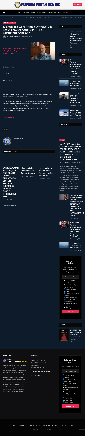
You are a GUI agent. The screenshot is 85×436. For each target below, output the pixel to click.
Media (39, 12)
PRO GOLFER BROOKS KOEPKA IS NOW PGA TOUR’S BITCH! (75, 98)
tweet (6, 129)
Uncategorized (10, 23)
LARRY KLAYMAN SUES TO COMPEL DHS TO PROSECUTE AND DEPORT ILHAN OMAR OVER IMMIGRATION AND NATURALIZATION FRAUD (77, 205)
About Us (26, 12)
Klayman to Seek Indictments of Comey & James (28, 170)
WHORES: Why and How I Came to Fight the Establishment (75, 333)
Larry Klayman (66, 163)
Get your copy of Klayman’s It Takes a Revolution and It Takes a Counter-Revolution (76, 37)
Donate (77, 5)
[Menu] (4, 12)
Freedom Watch (14, 37)
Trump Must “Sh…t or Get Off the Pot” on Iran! (75, 113)
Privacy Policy (67, 425)
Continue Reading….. (9, 117)
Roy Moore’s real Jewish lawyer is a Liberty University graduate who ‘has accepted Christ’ (15, 50)
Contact (50, 12)
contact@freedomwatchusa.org (41, 371)
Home (19, 12)
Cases (44, 12)
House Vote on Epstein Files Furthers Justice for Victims (46, 172)
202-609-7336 (35, 376)
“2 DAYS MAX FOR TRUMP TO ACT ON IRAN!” (75, 83)
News (62, 140)
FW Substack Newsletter (61, 12)
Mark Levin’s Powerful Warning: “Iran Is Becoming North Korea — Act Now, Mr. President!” (76, 66)
